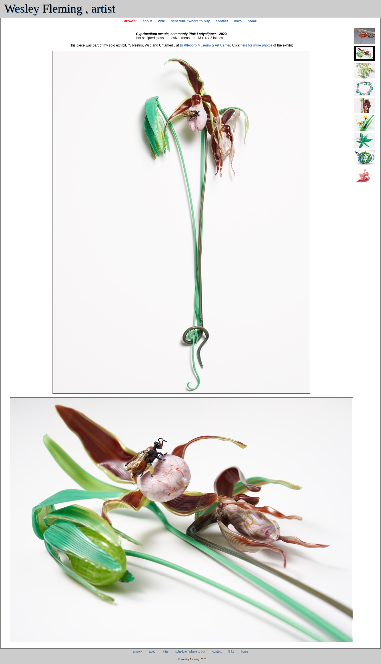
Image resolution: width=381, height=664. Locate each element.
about (147, 21)
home (252, 21)
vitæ (161, 21)
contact (222, 21)
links (238, 21)
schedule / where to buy (190, 21)
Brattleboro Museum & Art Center (205, 45)
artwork (130, 21)
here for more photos (256, 45)
